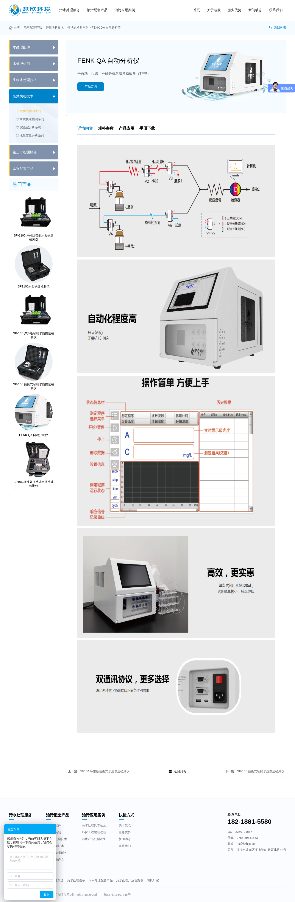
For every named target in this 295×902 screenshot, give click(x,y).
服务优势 (234, 10)
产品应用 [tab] (126, 128)
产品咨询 (91, 86)
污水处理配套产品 (101, 880)
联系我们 (276, 10)
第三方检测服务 (56, 852)
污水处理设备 (76, 880)
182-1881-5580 (250, 821)
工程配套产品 (55, 859)
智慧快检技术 (55, 27)
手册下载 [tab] (147, 128)
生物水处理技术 (56, 839)
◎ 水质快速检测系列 (30, 119)
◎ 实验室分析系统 (28, 127)
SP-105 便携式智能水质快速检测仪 (260, 771)
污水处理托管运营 (94, 825)
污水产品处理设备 (94, 839)
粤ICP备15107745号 (117, 894)
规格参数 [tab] (106, 128)
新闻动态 (255, 10)
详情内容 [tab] (85, 128)
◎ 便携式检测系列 (28, 111)
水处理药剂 (53, 832)
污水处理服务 (69, 10)
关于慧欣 (214, 10)
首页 (196, 10)
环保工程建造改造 (94, 832)
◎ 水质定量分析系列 (30, 135)
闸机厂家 (153, 880)
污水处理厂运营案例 (129, 880)
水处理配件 (53, 825)
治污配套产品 (97, 10)
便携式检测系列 (78, 27)
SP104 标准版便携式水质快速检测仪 (104, 771)
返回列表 (277, 28)
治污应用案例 (124, 10)
